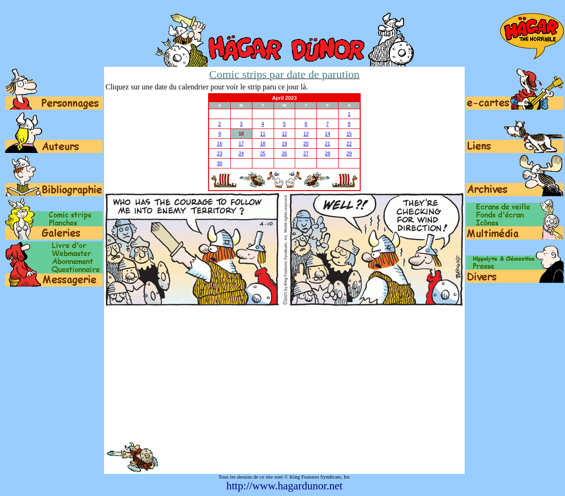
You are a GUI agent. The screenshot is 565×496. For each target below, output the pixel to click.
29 (349, 153)
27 (305, 153)
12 (284, 133)
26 (284, 153)
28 (327, 153)
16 (219, 143)
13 (305, 133)
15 (349, 133)
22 (349, 143)
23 (219, 153)
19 (284, 143)
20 (305, 143)
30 (219, 163)
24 (241, 153)
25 (263, 153)
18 (263, 143)
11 (263, 133)
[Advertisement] (284, 374)
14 (327, 133)
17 (241, 143)
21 (327, 143)
